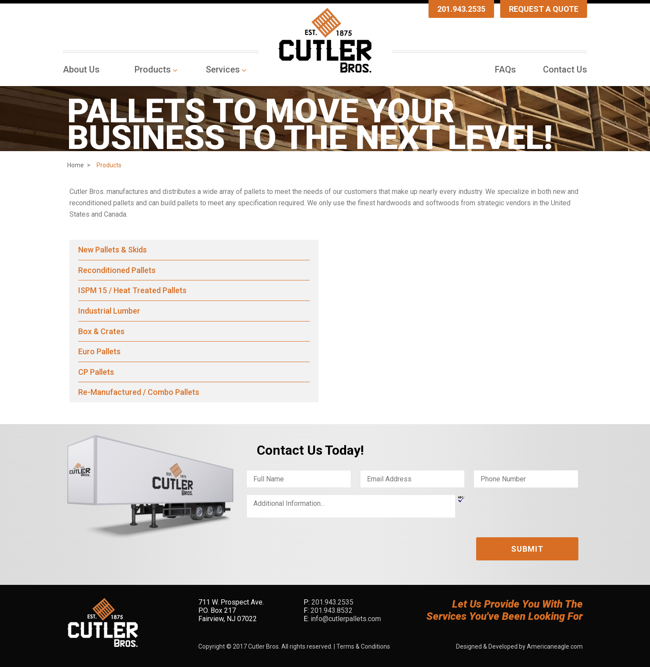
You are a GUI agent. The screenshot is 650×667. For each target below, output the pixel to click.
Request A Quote (543, 9)
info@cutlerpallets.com (346, 619)
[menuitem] (83, 69)
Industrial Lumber (109, 310)
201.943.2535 (461, 9)
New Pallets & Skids (112, 249)
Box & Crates (101, 331)
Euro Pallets (99, 351)
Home (75, 165)
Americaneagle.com (555, 646)
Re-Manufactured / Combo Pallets (138, 392)
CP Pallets (96, 372)
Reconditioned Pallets (117, 270)
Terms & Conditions (363, 646)
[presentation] (312, 542)
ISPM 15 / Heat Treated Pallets (132, 290)
